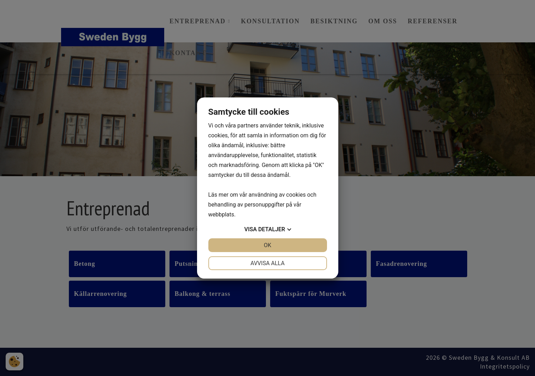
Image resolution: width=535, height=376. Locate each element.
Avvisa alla (267, 263)
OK (267, 245)
